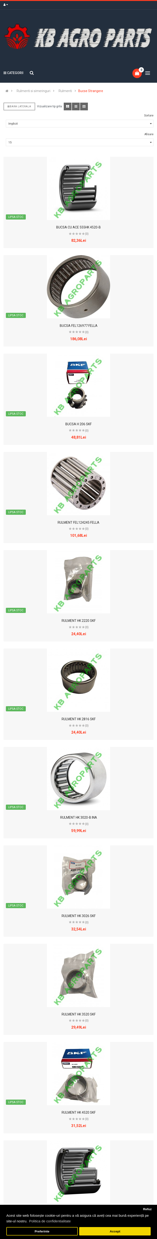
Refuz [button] (147, 1209)
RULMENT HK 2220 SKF (79, 621)
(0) (87, 233)
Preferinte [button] (42, 1231)
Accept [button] (115, 1231)
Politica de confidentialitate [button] (50, 1221)
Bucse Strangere (90, 91)
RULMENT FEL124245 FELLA (78, 522)
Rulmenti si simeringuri (33, 91)
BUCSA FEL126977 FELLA (78, 326)
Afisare (148, 134)
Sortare (148, 115)
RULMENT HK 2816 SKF (79, 719)
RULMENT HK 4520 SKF (79, 1112)
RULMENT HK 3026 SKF (79, 916)
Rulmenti (65, 91)
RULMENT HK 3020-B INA (78, 817)
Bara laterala (19, 106)
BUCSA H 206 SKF (78, 424)
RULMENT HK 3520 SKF (79, 1014)
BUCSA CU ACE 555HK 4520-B (78, 227)
